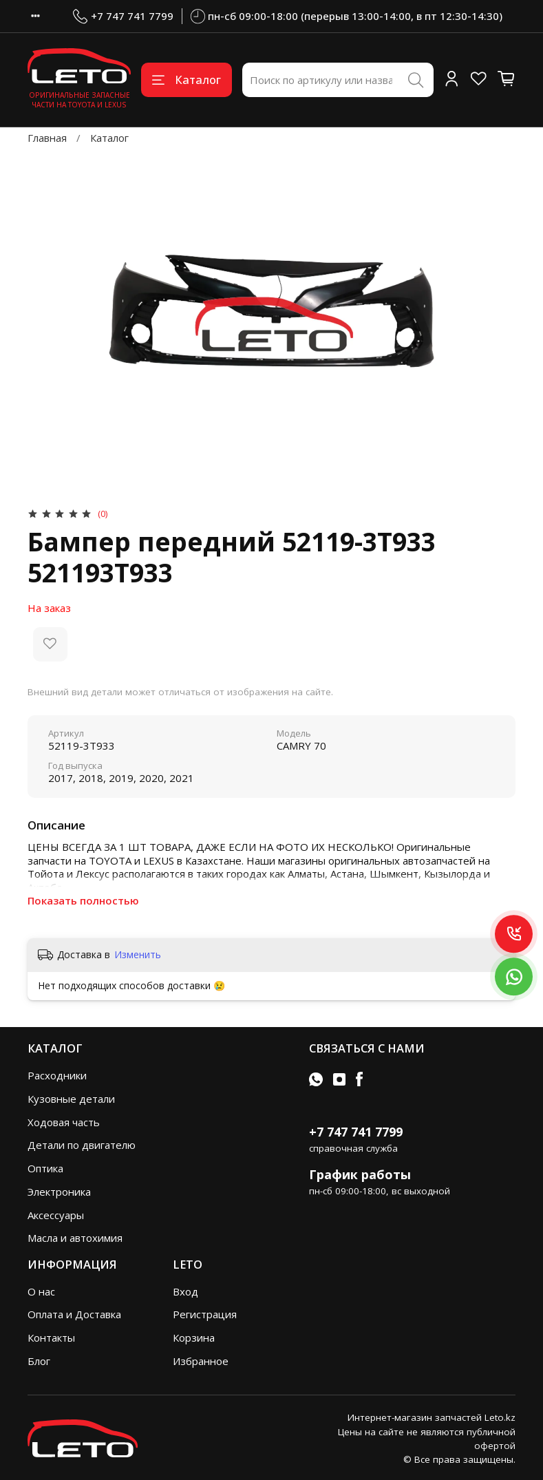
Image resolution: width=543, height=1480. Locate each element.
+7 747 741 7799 (123, 16)
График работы (360, 1174)
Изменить (137, 955)
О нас (41, 1291)
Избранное (200, 1361)
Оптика (45, 1168)
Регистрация (205, 1314)
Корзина (194, 1337)
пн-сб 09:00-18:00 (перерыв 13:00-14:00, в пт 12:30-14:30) (347, 16)
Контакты (51, 1337)
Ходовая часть (64, 1122)
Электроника (59, 1191)
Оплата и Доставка (74, 1314)
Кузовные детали (71, 1099)
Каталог (186, 79)
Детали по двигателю (82, 1145)
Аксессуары (56, 1215)
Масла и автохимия (75, 1238)
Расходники (57, 1075)
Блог (39, 1361)
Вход (185, 1291)
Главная (47, 138)
